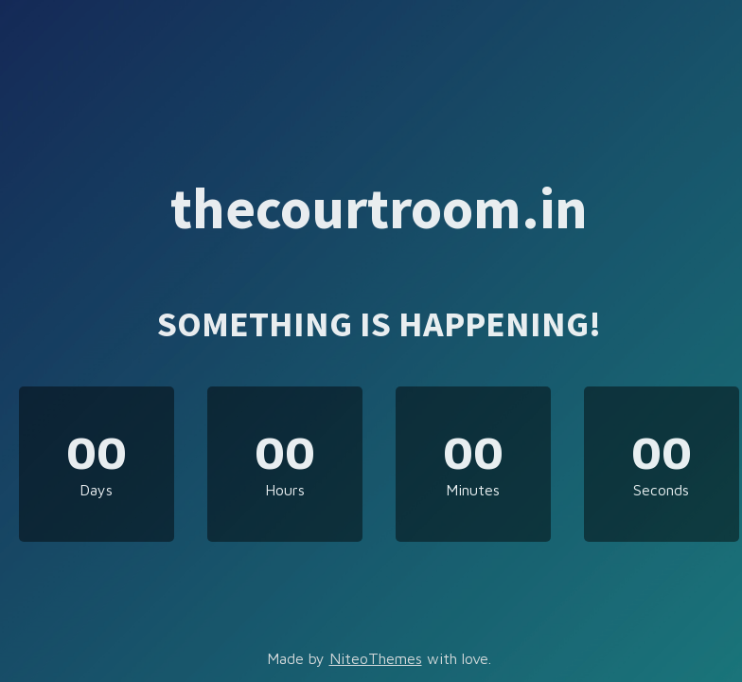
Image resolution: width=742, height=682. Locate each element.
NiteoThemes (375, 658)
